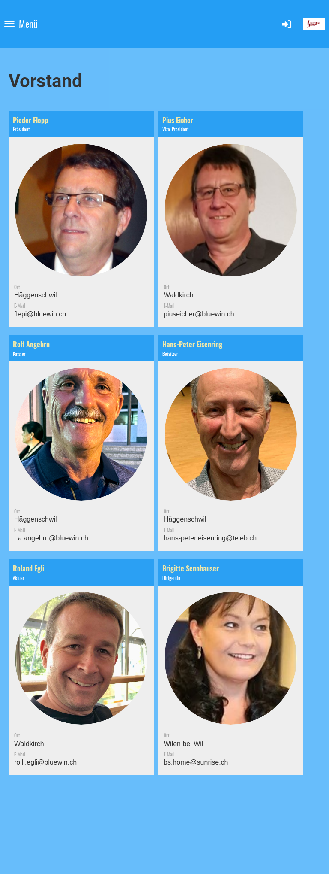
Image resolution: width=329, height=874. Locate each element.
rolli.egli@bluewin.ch (45, 762)
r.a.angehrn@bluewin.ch (51, 538)
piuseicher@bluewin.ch (199, 314)
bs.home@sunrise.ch (196, 762)
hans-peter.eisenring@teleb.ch (210, 538)
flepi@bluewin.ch (40, 314)
